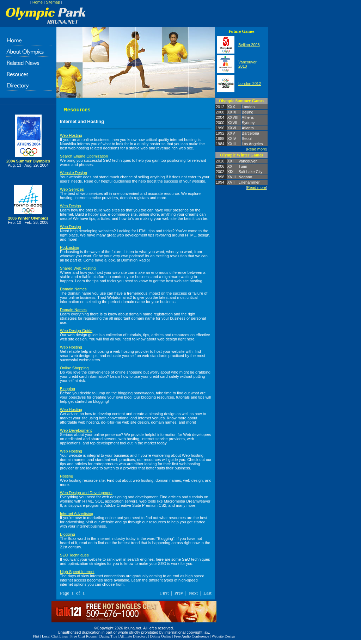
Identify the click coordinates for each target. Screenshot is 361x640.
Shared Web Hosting (78, 268)
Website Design (73, 173)
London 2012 (249, 83)
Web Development (76, 430)
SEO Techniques (74, 555)
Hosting (66, 476)
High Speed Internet (77, 572)
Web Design (70, 206)
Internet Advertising (76, 513)
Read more (256, 149)
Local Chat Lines (55, 636)
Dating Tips (108, 636)
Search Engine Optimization (84, 156)
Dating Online (160, 636)
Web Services (72, 189)
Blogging (67, 389)
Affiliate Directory (133, 636)
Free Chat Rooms (84, 636)
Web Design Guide (76, 330)
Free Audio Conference (191, 636)
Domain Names (73, 289)
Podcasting (69, 247)
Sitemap (53, 2)
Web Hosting (71, 135)
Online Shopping (74, 368)
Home (37, 2)
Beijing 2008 (249, 45)
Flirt (36, 636)
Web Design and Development (86, 493)
